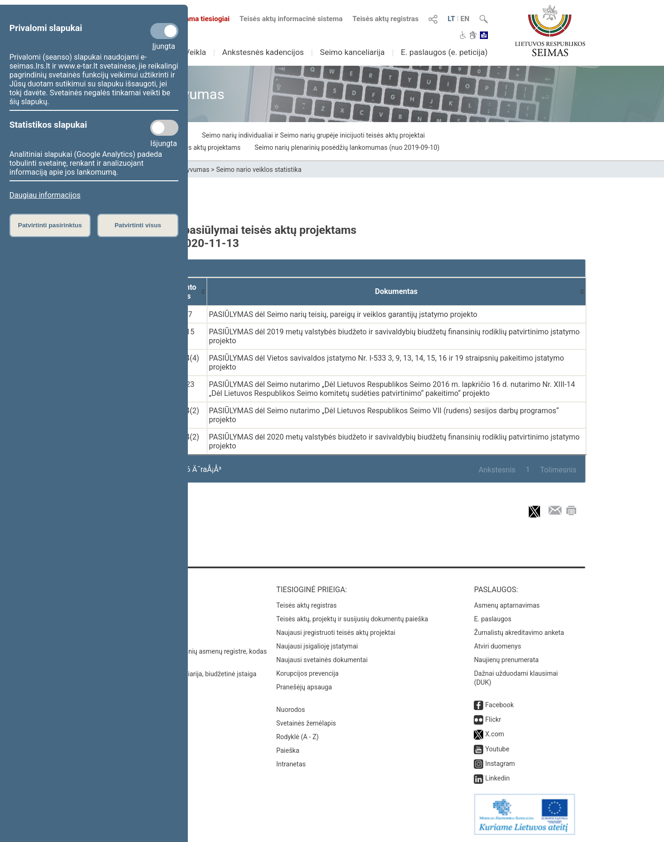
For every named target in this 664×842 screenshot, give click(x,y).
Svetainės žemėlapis (306, 723)
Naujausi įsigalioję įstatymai (317, 646)
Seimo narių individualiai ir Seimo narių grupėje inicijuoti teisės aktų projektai (313, 135)
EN (465, 19)
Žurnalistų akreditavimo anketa (519, 632)
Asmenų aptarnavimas (507, 605)
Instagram (500, 763)
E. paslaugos (492, 619)
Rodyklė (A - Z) (297, 737)
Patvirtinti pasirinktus (50, 225)
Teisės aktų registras (385, 19)
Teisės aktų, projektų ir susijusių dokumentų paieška (352, 619)
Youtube (497, 749)
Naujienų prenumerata (506, 660)
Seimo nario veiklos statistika (258, 169)
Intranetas (291, 764)
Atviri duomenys (497, 646)
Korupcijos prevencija (307, 673)
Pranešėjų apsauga (304, 687)
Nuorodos (290, 709)
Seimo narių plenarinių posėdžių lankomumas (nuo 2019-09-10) (347, 147)
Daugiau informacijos (44, 195)
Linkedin (497, 778)
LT (451, 19)
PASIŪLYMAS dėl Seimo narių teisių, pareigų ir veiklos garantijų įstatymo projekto (343, 314)
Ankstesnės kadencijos (263, 52)
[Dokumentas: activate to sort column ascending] (396, 292)
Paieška (287, 750)
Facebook (499, 705)
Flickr (493, 719)
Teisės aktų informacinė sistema (291, 19)
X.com (494, 734)
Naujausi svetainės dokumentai (322, 660)
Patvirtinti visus (138, 225)
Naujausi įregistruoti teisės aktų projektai (335, 632)
